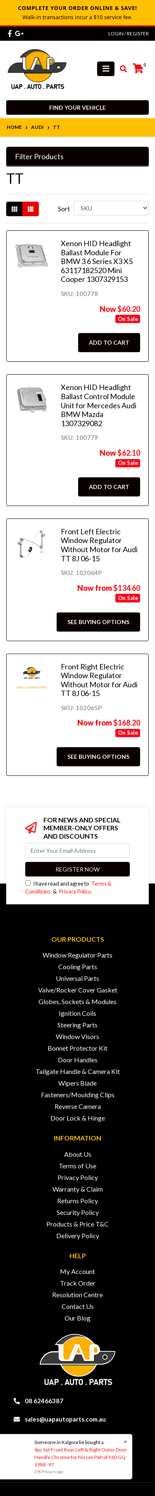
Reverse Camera (78, 1106)
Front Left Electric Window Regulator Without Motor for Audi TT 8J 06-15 (99, 545)
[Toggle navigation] (105, 69)
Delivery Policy (77, 1235)
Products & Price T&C (77, 1224)
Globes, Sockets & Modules (77, 1001)
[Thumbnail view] (14, 209)
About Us (77, 1154)
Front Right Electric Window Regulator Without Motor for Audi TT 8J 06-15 (99, 680)
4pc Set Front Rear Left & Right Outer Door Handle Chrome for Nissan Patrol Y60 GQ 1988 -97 (80, 1457)
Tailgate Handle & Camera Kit (78, 1071)
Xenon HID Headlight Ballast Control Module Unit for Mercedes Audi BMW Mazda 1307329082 (98, 405)
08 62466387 (44, 1401)
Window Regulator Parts (77, 955)
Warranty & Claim (77, 1189)
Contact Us (78, 1306)
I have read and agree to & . (68, 887)
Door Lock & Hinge (77, 1118)
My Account (77, 1271)
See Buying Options (98, 621)
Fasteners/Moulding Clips (77, 1095)
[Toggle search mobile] (120, 69)
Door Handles (78, 1060)
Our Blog (77, 1318)
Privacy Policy (75, 891)
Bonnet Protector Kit (77, 1048)
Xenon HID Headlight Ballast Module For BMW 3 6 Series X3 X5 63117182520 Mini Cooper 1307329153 (97, 261)
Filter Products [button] (39, 156)
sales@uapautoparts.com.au (65, 1419)
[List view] (30, 209)
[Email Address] (77, 850)
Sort (64, 208)
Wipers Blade (77, 1083)
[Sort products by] (111, 208)
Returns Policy (77, 1201)
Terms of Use (77, 1166)
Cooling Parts (77, 966)
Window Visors (77, 1036)
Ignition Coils (77, 1013)
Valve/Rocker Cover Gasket (77, 990)
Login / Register (128, 33)
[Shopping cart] (138, 68)
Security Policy (78, 1212)
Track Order (77, 1283)
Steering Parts (77, 1025)
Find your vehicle (77, 107)
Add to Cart (109, 342)
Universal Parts (77, 978)
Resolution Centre (77, 1295)
